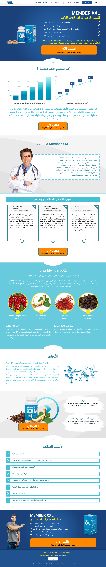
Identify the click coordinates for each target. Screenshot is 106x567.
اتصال (37, 552)
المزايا (64, 3)
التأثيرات (76, 3)
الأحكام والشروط (65, 552)
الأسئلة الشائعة (41, 3)
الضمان (50, 3)
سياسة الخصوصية (45, 552)
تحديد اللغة (53, 559)
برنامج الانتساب (55, 552)
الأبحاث (57, 3)
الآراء (69, 3)
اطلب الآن (87, 2)
